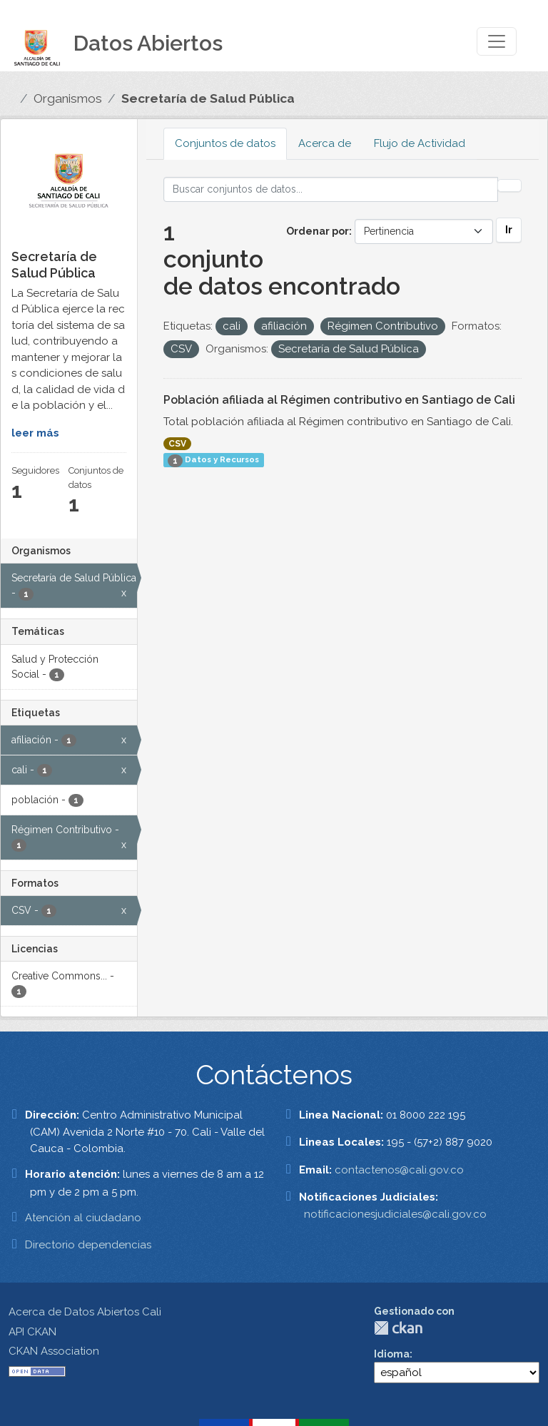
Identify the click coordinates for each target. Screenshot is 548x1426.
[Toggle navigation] (497, 41)
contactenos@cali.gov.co (399, 1169)
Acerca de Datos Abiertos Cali (85, 1311)
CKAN (398, 1327)
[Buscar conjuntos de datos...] (331, 189)
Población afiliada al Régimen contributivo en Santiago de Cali (339, 400)
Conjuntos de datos (225, 143)
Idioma (392, 1354)
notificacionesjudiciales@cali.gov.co (395, 1214)
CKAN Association (54, 1351)
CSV (177, 444)
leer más (35, 433)
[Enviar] (509, 185)
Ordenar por (317, 231)
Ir (508, 229)
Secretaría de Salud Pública (208, 98)
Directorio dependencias (88, 1244)
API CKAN (32, 1331)
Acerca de (324, 143)
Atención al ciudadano (83, 1217)
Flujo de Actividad (419, 143)
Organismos (68, 98)
